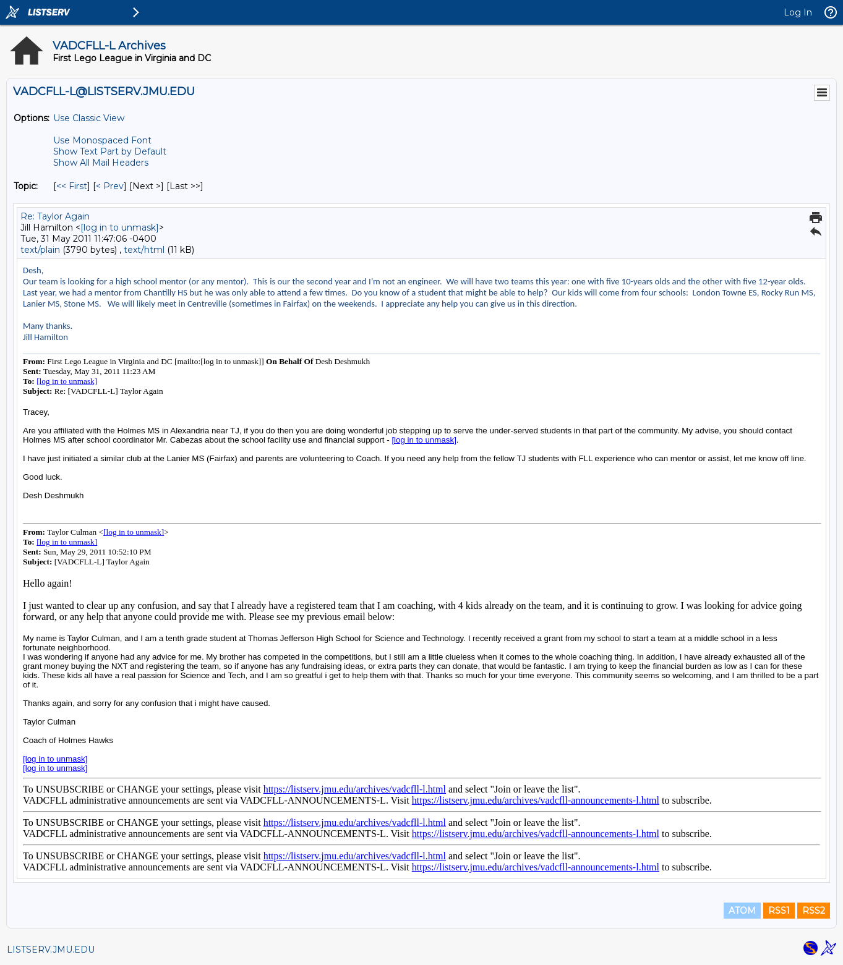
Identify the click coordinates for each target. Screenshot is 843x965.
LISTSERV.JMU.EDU (51, 949)
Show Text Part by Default (109, 151)
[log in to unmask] (119, 227)
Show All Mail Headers (100, 162)
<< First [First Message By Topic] (71, 186)
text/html (144, 249)
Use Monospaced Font (102, 140)
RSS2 (813, 910)
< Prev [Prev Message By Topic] (110, 186)
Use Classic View (88, 118)
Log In (798, 12)
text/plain (40, 249)
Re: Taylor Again (55, 216)
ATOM (742, 910)
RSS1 (779, 910)
